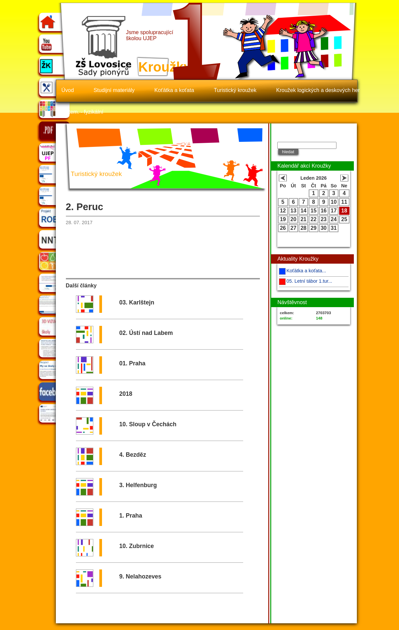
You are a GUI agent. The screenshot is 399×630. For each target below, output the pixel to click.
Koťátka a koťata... (306, 270)
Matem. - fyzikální (82, 112)
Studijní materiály (114, 90)
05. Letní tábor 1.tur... (309, 281)
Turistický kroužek (235, 90)
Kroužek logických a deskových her (318, 90)
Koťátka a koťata (174, 90)
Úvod (68, 90)
